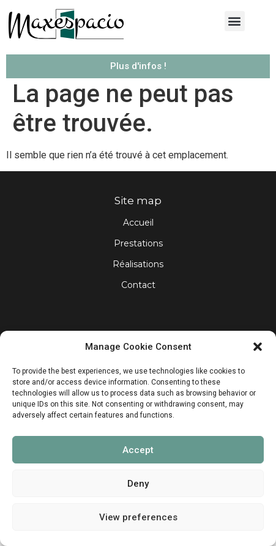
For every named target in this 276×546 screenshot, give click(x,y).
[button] (258, 347)
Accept (138, 450)
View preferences (138, 517)
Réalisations (138, 273)
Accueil (138, 232)
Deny (138, 483)
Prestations (138, 253)
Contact (138, 294)
